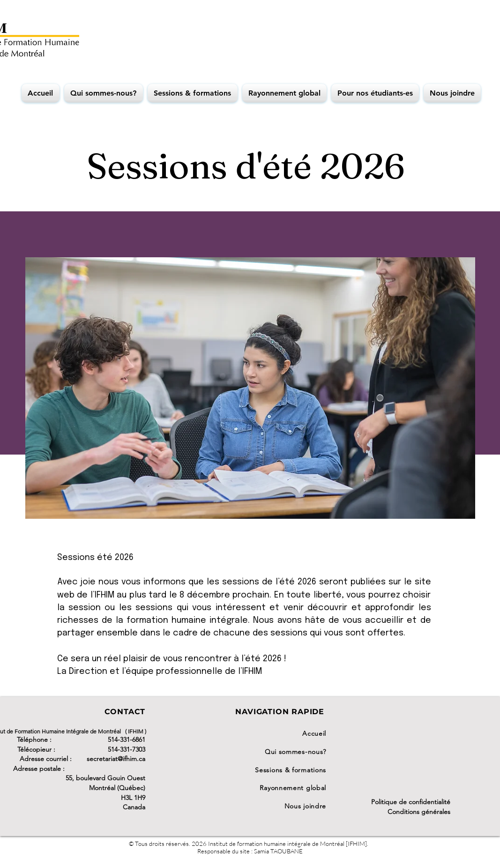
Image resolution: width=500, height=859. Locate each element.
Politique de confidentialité (410, 802)
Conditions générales (419, 811)
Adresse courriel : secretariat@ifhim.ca (82, 758)
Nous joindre (305, 806)
